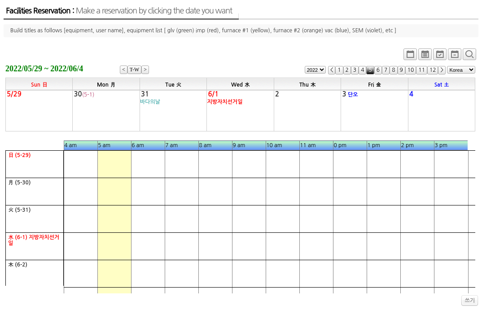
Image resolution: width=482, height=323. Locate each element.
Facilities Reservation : (119, 11)
